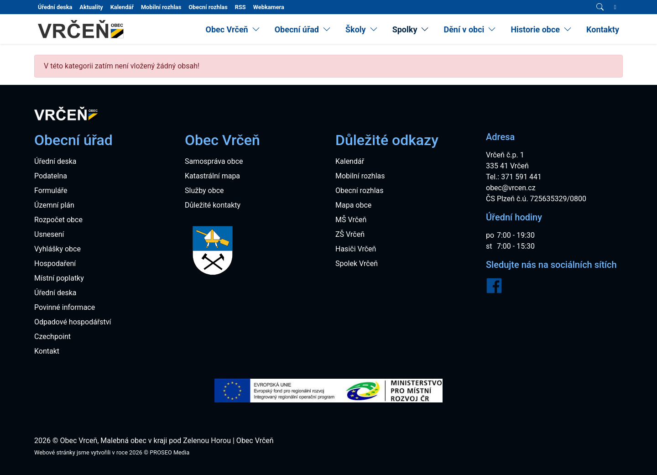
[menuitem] (232, 29)
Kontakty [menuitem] (602, 29)
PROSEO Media (169, 452)
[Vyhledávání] (600, 7)
